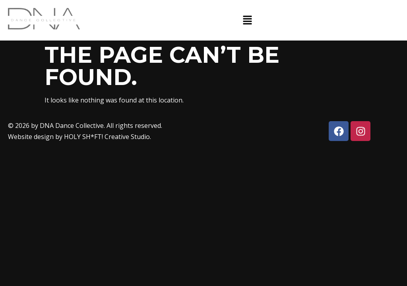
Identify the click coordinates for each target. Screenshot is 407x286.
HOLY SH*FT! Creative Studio (107, 136)
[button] (247, 20)
